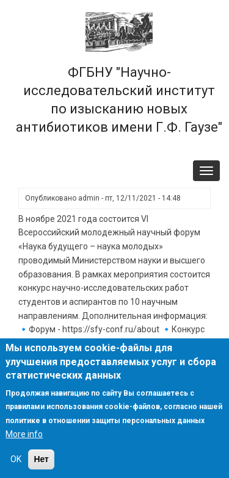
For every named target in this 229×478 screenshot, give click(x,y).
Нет (41, 459)
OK (15, 459)
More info (24, 434)
